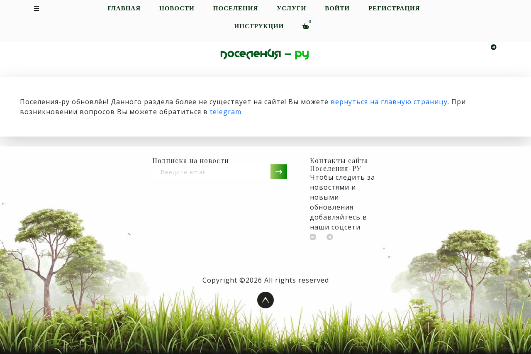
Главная (124, 8)
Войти (337, 8)
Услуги (291, 8)
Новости (177, 8)
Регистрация (394, 8)
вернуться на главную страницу (389, 101)
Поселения (235, 8)
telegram (225, 111)
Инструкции (259, 26)
